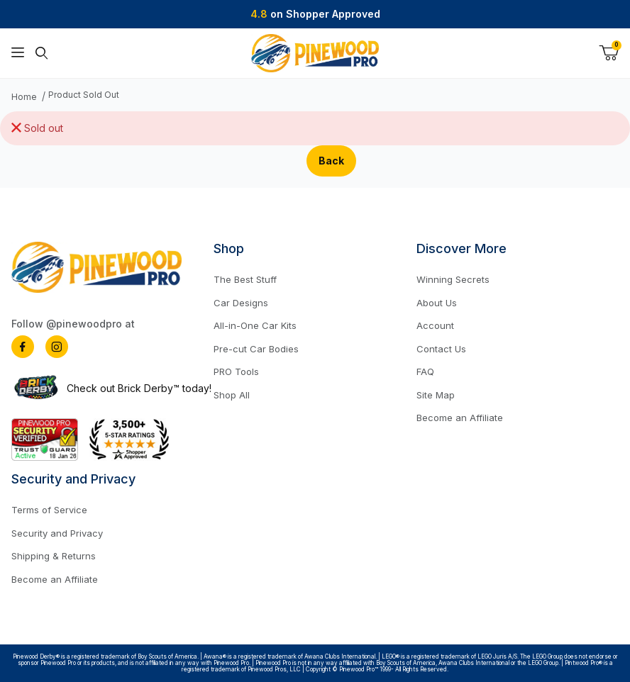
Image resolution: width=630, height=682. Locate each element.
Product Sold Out (83, 95)
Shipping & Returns (53, 555)
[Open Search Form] (41, 53)
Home (24, 97)
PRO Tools (236, 371)
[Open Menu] (17, 53)
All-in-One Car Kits (255, 325)
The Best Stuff (245, 279)
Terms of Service (49, 509)
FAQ (425, 371)
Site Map (435, 395)
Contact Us (441, 348)
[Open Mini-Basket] (609, 53)
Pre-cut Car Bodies (256, 348)
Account (435, 325)
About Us (436, 302)
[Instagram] (56, 346)
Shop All (232, 395)
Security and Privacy (57, 533)
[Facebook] (22, 346)
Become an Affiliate (459, 417)
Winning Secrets (453, 279)
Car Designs (241, 302)
